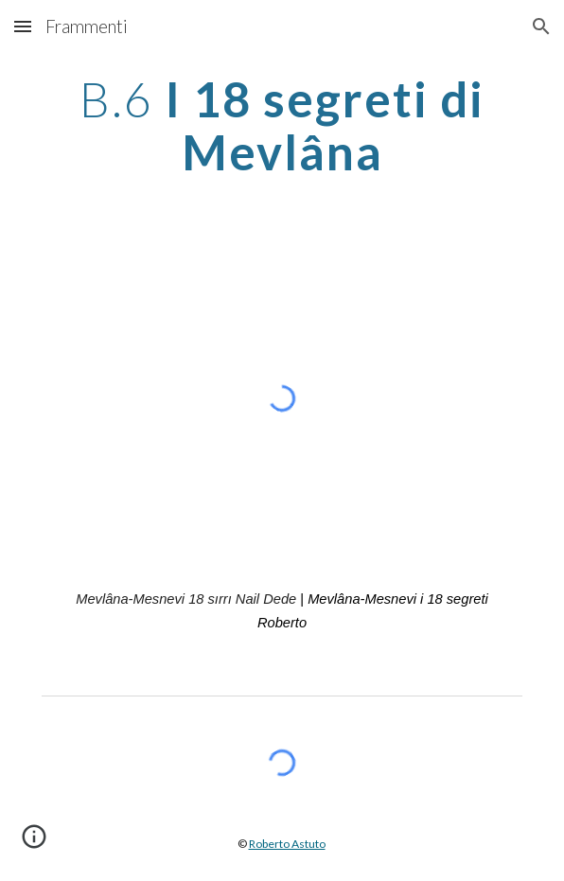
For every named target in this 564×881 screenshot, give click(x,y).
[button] (22, 26)
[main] (281, 125)
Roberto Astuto (287, 844)
